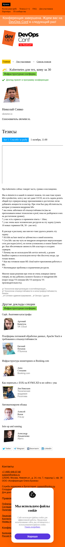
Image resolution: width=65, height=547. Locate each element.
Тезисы (22, 9)
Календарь (7, 533)
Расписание (7, 9)
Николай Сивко (12, 109)
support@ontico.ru (11, 475)
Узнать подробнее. (32, 527)
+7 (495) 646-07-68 (11, 472)
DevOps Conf (18, 22)
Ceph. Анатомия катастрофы (16, 314)
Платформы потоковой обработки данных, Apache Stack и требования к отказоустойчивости (32, 337)
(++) (28, 9)
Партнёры (6, 11)
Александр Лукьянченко (23, 434)
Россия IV (7, 536)
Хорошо (32, 536)
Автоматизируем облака (14, 404)
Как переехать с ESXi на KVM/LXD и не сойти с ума (29, 382)
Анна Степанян (21, 369)
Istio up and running (12, 426)
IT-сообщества (19, 11)
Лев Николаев (23, 388)
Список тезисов (44, 62)
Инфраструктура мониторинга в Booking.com (25, 361)
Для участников (46, 9)
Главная (6, 62)
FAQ (34, 9)
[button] (7, 449)
